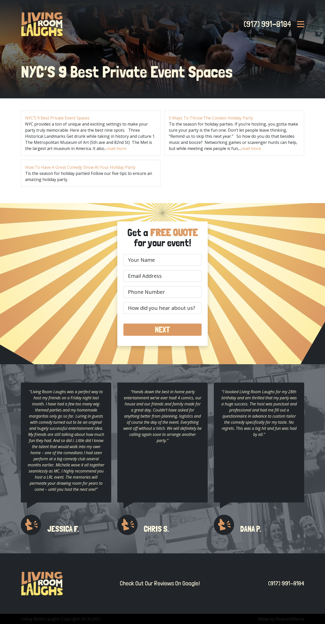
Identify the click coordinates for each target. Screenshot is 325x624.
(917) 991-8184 (266, 24)
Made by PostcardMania (281, 619)
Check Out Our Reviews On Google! (158, 583)
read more (116, 148)
